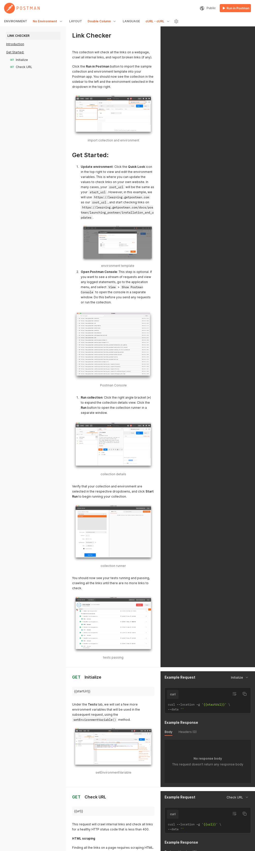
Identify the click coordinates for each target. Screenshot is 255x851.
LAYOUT (75, 21)
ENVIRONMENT (15, 21)
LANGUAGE (131, 21)
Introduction (15, 44)
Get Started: (15, 52)
